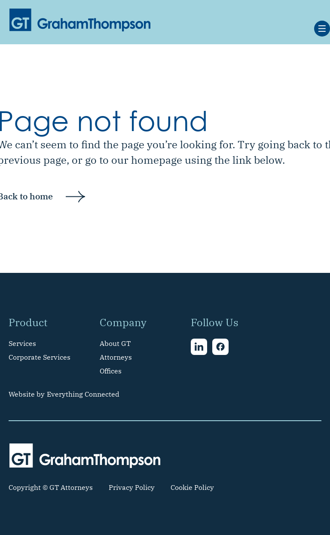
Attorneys (116, 357)
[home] (80, 20)
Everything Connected (83, 394)
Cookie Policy (192, 487)
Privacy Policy (132, 487)
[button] (322, 29)
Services (22, 343)
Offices (111, 371)
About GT (115, 343)
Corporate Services (39, 357)
